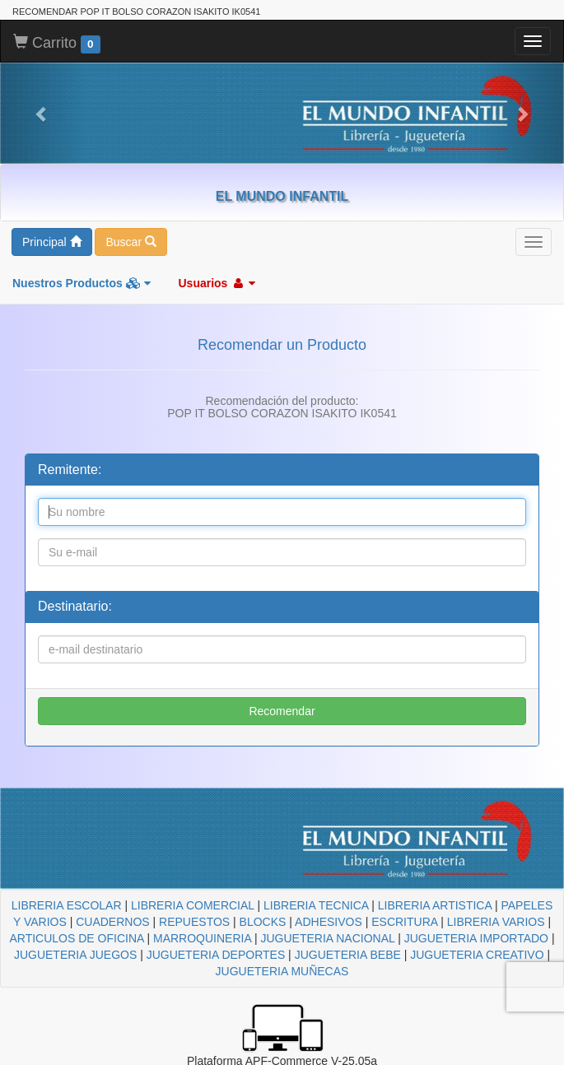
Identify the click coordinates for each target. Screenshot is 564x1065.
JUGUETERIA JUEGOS (75, 954)
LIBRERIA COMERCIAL (192, 905)
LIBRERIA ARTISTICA (435, 905)
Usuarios (216, 283)
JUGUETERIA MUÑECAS (282, 971)
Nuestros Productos (81, 283)
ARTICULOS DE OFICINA (76, 938)
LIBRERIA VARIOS (496, 921)
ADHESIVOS (328, 921)
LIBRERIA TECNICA (315, 905)
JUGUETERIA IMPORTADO (476, 938)
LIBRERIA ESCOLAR (67, 905)
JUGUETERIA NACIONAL (327, 938)
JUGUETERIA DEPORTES (216, 954)
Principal (52, 242)
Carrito (56, 43)
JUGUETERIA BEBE (348, 954)
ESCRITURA (404, 921)
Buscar (130, 242)
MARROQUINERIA (202, 938)
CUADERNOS (112, 921)
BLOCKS (263, 921)
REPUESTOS (194, 921)
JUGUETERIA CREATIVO (476, 954)
